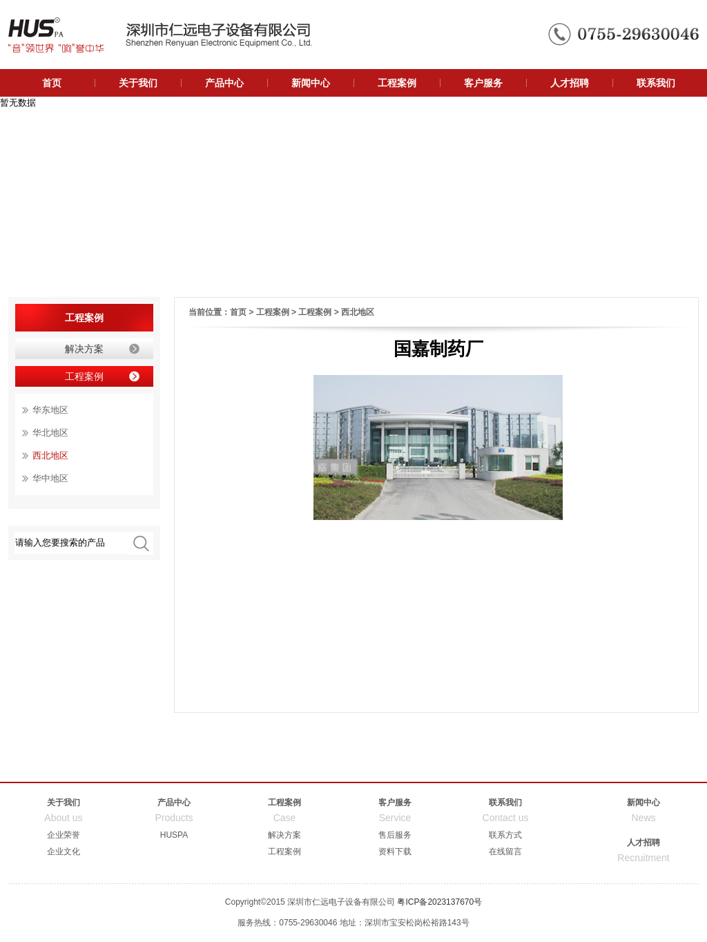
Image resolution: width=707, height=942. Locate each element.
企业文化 (63, 851)
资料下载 (394, 851)
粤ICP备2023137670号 (439, 902)
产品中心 (224, 82)
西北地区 (357, 312)
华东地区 (50, 410)
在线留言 (505, 851)
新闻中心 (310, 82)
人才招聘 (569, 82)
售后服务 (394, 835)
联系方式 (505, 835)
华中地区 (50, 478)
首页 (51, 82)
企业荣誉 (63, 835)
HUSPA (174, 835)
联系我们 (656, 82)
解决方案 (84, 348)
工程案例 (397, 82)
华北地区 (50, 432)
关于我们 (138, 82)
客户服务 (483, 82)
